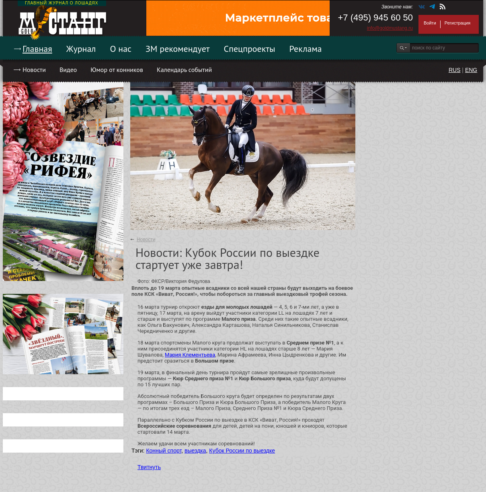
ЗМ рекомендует (178, 48)
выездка (195, 450)
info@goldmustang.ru (390, 28)
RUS (455, 70)
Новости (34, 70)
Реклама (305, 48)
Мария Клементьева (190, 355)
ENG (471, 70)
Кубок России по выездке (242, 450)
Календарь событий (184, 70)
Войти (430, 22)
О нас (120, 48)
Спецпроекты (249, 48)
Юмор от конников (116, 70)
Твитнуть (149, 467)
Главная (37, 48)
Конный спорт (163, 450)
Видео (68, 70)
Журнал (81, 48)
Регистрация (457, 22)
